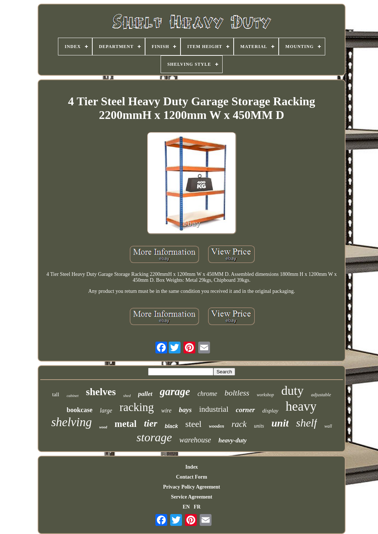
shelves (101, 391)
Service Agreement (191, 497)
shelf (306, 423)
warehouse (195, 440)
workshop (265, 394)
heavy (301, 406)
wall (328, 426)
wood (103, 427)
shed (127, 395)
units (259, 426)
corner (245, 410)
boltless (236, 392)
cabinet (72, 395)
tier (150, 423)
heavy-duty (233, 440)
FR (197, 507)
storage (154, 437)
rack (239, 424)
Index (191, 467)
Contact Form (191, 477)
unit (280, 423)
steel (193, 424)
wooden (216, 426)
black (171, 426)
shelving (71, 422)
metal (125, 424)
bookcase (80, 410)
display (270, 411)
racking (137, 407)
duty (292, 390)
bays (185, 410)
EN (186, 507)
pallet (145, 393)
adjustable (321, 394)
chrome (207, 393)
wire (166, 410)
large (106, 410)
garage (175, 391)
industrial (213, 409)
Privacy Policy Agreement (191, 487)
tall (55, 394)
